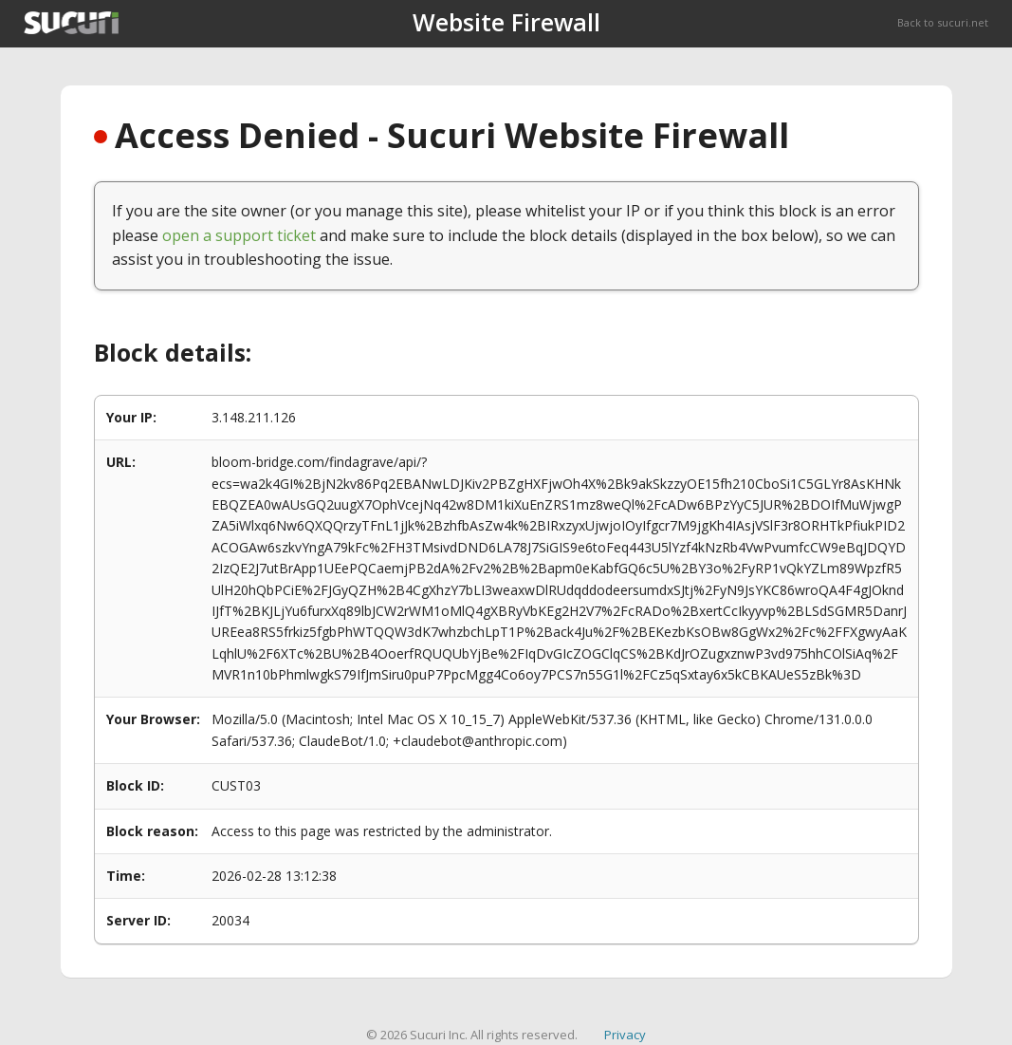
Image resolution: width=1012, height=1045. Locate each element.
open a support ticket (239, 235)
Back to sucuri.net (942, 22)
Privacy (625, 1034)
